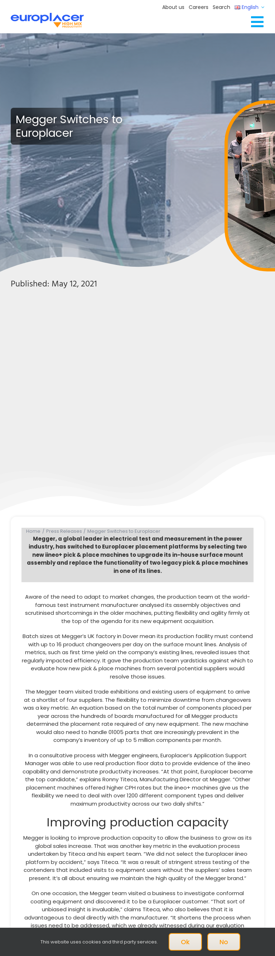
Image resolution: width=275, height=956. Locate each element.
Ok (185, 941)
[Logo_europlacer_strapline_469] (47, 15)
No (223, 941)
